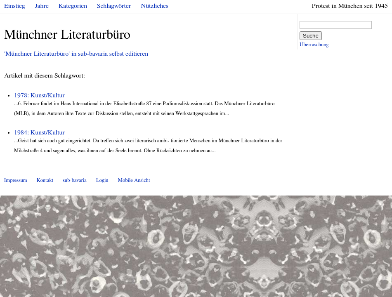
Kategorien (73, 5)
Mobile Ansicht (134, 180)
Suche (311, 36)
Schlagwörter (114, 5)
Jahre (42, 5)
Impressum (15, 180)
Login (102, 180)
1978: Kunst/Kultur (39, 95)
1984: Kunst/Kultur (39, 132)
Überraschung (314, 44)
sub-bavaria (74, 180)
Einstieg (14, 5)
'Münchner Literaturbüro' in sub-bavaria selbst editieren (76, 53)
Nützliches (154, 5)
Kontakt (45, 180)
